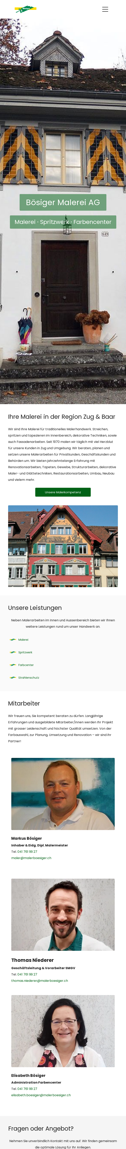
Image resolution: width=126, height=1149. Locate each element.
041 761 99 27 (27, 851)
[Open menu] (105, 9)
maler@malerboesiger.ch (31, 858)
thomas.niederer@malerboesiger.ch (39, 980)
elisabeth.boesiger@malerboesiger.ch (41, 1095)
